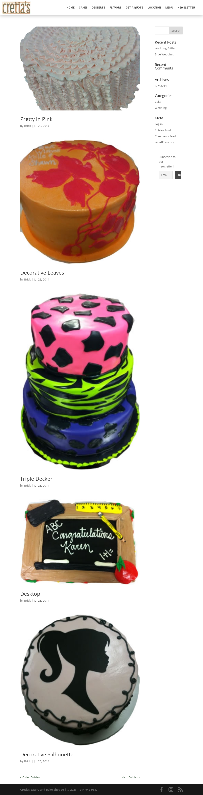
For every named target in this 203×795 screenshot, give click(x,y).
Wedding (161, 108)
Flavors (115, 7)
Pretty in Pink (36, 119)
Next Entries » (131, 777)
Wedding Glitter (165, 48)
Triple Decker (36, 478)
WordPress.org (164, 142)
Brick (27, 126)
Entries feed (163, 130)
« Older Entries (30, 777)
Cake (158, 102)
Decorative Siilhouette (47, 754)
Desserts (98, 7)
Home (71, 7)
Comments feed (165, 136)
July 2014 (161, 85)
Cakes (83, 7)
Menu (169, 7)
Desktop (30, 593)
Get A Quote (134, 7)
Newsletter (186, 7)
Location (154, 7)
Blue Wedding (164, 54)
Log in (159, 124)
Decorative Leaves (42, 272)
